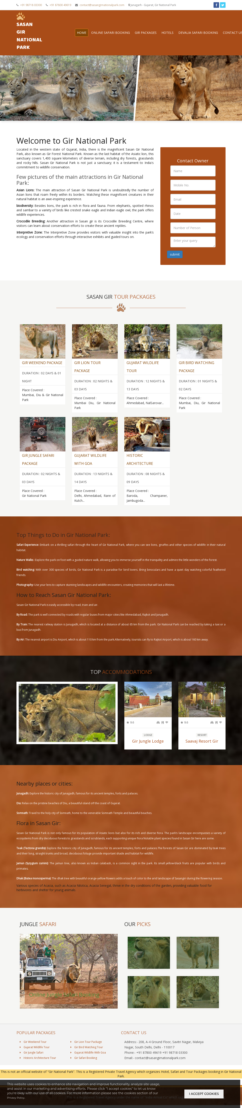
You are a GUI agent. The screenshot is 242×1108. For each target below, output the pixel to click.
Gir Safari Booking (84, 1064)
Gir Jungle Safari (31, 1059)
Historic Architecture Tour (38, 1064)
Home (86, 31)
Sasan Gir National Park (31, 31)
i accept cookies (204, 1097)
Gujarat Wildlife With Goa (88, 1059)
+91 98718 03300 (29, 5)
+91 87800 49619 (58, 5)
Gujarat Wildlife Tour (35, 1054)
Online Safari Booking (115, 31)
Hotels (172, 31)
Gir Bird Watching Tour (87, 1054)
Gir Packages (150, 31)
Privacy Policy (17, 1104)
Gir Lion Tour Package (86, 1048)
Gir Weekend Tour (33, 1048)
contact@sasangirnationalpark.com (99, 5)
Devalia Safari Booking (202, 31)
